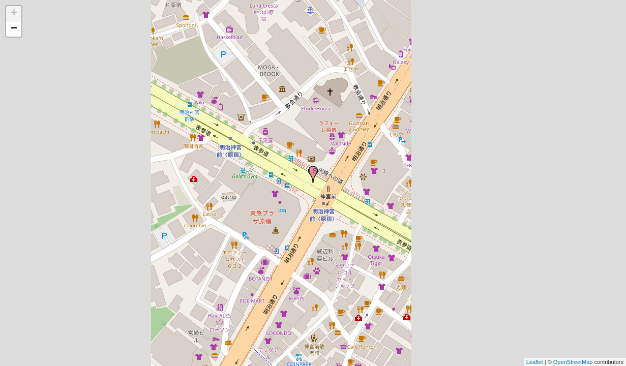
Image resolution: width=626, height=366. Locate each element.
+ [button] (14, 13)
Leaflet (534, 362)
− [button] (14, 29)
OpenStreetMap (573, 362)
